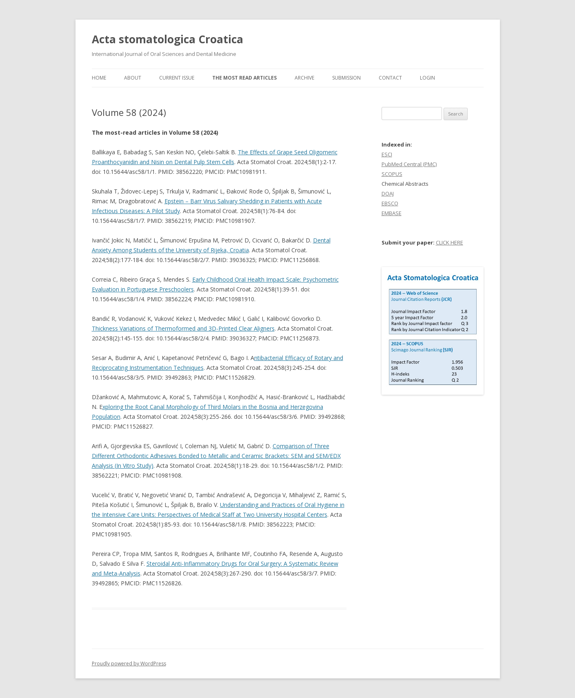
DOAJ (388, 193)
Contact (390, 77)
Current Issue (176, 77)
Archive (304, 77)
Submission (346, 77)
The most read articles (244, 77)
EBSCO (390, 203)
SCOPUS (392, 174)
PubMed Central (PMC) (409, 164)
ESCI (387, 154)
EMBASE (392, 213)
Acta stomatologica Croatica (167, 39)
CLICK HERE (449, 242)
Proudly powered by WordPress (129, 663)
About (132, 77)
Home (99, 77)
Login (427, 77)
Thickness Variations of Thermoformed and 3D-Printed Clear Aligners (183, 328)
